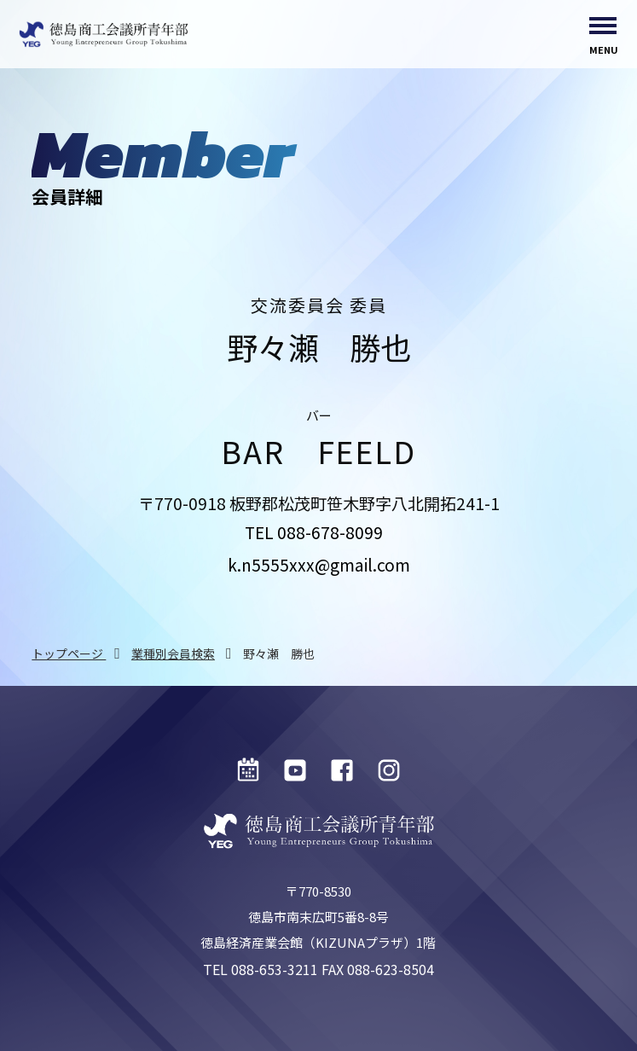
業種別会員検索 (173, 653)
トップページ (69, 653)
